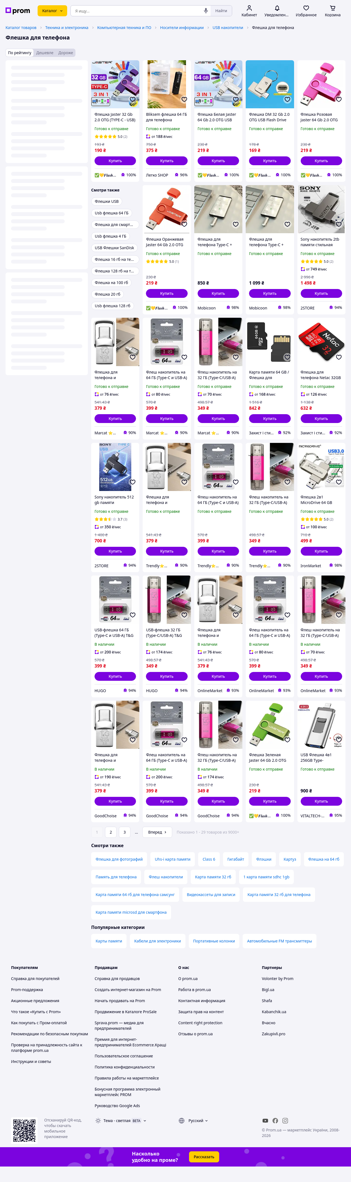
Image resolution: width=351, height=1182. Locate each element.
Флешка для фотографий (119, 874)
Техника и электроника (66, 27)
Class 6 (209, 874)
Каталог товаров (21, 27)
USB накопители (228, 27)
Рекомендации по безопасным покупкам (49, 1049)
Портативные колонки (214, 956)
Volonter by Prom (278, 994)
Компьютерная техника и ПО (124, 27)
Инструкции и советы (31, 1076)
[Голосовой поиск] (206, 11)
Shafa (267, 1016)
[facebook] (275, 1136)
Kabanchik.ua (274, 1027)
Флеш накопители (166, 892)
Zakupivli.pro (273, 1049)
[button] (115, 160)
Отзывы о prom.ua (195, 1049)
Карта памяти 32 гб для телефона (278, 910)
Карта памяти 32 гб (213, 892)
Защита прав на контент (201, 1027)
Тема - (117, 1136)
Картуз (290, 874)
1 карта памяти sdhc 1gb (266, 892)
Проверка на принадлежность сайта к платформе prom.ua (46, 1063)
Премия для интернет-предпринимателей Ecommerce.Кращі (130, 1057)
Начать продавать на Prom (120, 1016)
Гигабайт (235, 874)
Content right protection (200, 1038)
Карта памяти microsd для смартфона (131, 927)
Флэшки (263, 874)
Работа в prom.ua (194, 1005)
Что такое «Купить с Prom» (36, 1027)
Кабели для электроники (157, 956)
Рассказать (204, 1172)
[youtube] (265, 1136)
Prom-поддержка (27, 1005)
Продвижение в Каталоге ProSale (126, 1027)
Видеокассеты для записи (211, 910)
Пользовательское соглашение (124, 1071)
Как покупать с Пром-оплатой (39, 1038)
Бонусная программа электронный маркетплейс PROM (128, 1107)
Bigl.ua (268, 1005)
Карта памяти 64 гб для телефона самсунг (135, 910)
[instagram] (285, 1136)
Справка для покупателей (35, 994)
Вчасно (269, 1038)
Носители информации (182, 27)
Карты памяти (109, 956)
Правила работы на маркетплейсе (127, 1093)
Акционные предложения (35, 1016)
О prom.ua (188, 994)
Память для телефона (116, 892)
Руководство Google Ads (117, 1121)
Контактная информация (201, 1016)
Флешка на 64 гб (323, 874)
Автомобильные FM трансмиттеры (279, 956)
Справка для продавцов (117, 994)
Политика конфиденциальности (125, 1082)
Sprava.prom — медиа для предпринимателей (119, 1041)
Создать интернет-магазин (120, 1005)
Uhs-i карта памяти (172, 874)
